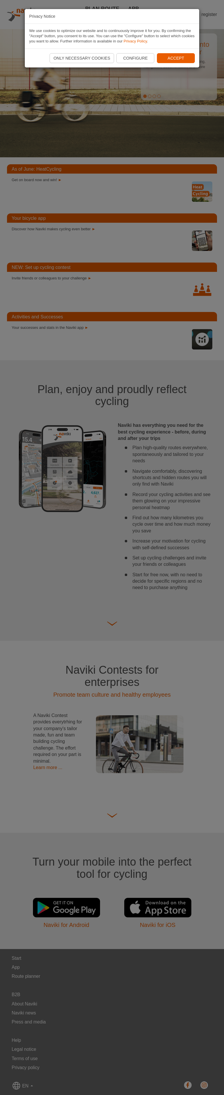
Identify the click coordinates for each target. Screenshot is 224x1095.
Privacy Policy (135, 41)
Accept (176, 58)
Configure (135, 58)
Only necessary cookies (81, 58)
